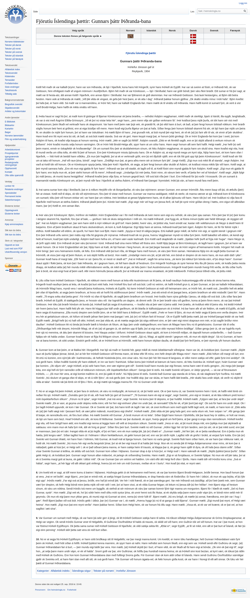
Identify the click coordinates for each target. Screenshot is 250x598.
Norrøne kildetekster (14, 41)
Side (35, 11)
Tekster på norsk (13, 48)
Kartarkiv (9, 128)
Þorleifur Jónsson (126, 570)
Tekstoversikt (11, 73)
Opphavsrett (10, 168)
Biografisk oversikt (13, 104)
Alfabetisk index (12, 69)
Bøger (8, 132)
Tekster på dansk (13, 45)
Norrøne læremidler (14, 135)
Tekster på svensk (13, 52)
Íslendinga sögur (81, 570)
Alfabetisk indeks (60, 570)
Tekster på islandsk (14, 55)
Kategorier (43, 570)
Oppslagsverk (11, 210)
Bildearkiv (9, 125)
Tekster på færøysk (14, 59)
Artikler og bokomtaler (15, 111)
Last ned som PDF (14, 248)
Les (192, 11)
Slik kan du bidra (13, 234)
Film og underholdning (15, 139)
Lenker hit (9, 186)
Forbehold (71, 590)
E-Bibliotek (10, 121)
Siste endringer (12, 87)
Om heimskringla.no (56, 590)
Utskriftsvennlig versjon (16, 252)
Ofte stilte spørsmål (14, 175)
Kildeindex (10, 76)
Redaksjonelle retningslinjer (11, 163)
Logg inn (243, 3)
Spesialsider (10, 193)
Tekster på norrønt (103, 570)
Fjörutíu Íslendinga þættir (141, 53)
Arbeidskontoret (12, 149)
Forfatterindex (11, 83)
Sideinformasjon (12, 200)
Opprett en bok (12, 245)
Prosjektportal (11, 153)
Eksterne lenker (12, 213)
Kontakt (8, 172)
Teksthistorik (11, 90)
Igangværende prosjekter (12, 157)
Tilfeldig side (11, 94)
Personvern (40, 590)
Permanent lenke (13, 196)
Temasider (10, 80)
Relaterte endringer (14, 189)
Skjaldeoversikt (12, 108)
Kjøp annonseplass (14, 224)
